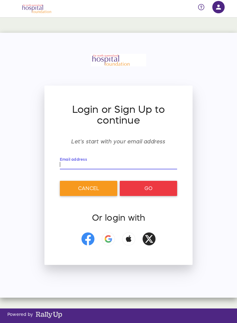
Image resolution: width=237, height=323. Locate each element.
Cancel (88, 188)
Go (148, 188)
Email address (73, 159)
